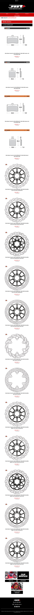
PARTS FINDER (17, 15)
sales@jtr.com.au (17, 604)
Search (17, 13)
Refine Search (7, 21)
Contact (27, 13)
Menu (7, 13)
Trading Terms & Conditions (19, 611)
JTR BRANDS (23, 580)
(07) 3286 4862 (17, 602)
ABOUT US (11, 580)
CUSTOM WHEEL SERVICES (17, 592)
